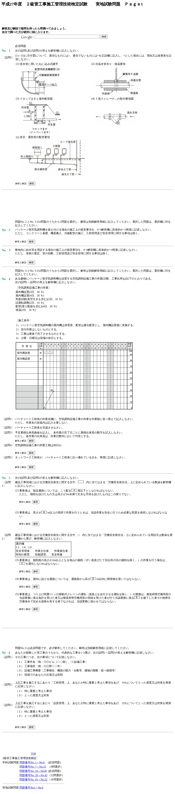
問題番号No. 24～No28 (33, 771)
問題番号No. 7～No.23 (32, 766)
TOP (33, 753)
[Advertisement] (64, 18)
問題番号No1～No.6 (31, 787)
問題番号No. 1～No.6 (32, 762)
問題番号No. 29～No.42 (33, 775)
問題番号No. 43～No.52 (33, 779)
